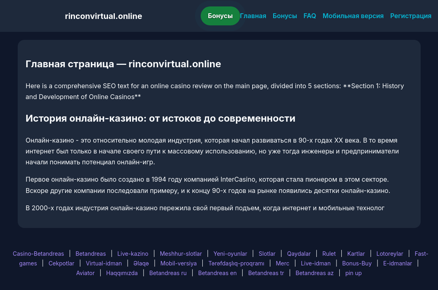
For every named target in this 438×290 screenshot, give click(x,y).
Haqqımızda (122, 272)
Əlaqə (141, 263)
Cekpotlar (61, 263)
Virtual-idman (104, 263)
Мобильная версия (353, 16)
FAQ (309, 16)
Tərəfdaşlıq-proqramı (236, 263)
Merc (282, 263)
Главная (253, 16)
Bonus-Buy (357, 263)
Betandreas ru (168, 272)
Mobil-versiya (178, 263)
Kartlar (356, 253)
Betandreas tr (266, 272)
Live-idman (316, 263)
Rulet (329, 253)
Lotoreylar (389, 253)
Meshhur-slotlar (181, 253)
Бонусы (220, 16)
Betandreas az (315, 272)
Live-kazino (132, 253)
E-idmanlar (397, 263)
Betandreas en (217, 272)
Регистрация (411, 16)
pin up (353, 272)
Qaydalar (299, 253)
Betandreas (91, 253)
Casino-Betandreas (38, 253)
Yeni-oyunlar (230, 253)
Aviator (85, 272)
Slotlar (267, 253)
